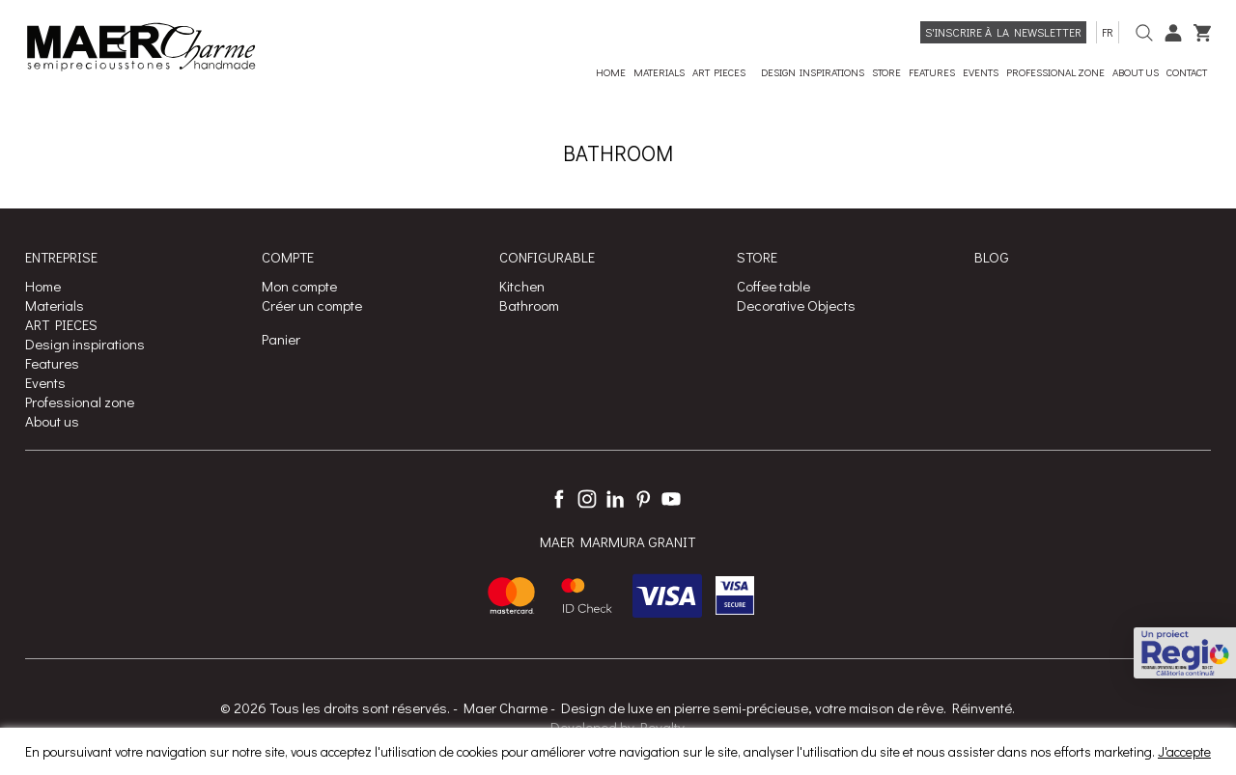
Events (45, 382)
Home (43, 285)
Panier (281, 338)
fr (1107, 32)
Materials (54, 305)
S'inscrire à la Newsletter (1003, 32)
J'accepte (1184, 751)
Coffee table (773, 285)
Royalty (662, 726)
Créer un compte (312, 305)
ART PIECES (61, 324)
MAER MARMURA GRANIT (617, 542)
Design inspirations (85, 343)
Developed (583, 726)
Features (52, 363)
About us (52, 420)
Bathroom (529, 305)
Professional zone (79, 401)
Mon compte (299, 285)
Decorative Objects (796, 305)
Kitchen (522, 285)
